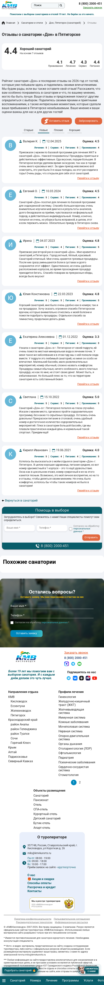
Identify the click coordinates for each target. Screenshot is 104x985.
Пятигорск (18, 715)
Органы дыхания (70, 744)
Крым (12, 747)
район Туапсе (20, 733)
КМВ (11, 697)
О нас (31, 875)
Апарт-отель (41, 827)
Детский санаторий (46, 818)
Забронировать (88, 120)
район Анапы (20, 724)
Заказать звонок (92, 7)
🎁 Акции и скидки (40, 879)
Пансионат (41, 800)
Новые (43, 130)
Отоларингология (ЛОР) (75, 748)
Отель (37, 804)
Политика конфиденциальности (32, 918)
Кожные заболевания (73, 722)
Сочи (14, 738)
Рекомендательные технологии (34, 922)
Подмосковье (17, 756)
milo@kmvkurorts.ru (39, 853)
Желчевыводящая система (71, 711)
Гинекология (67, 697)
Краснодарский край (22, 720)
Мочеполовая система (74, 726)
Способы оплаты (39, 883)
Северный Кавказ (20, 761)
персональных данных (81, 530)
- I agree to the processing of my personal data (92, 537)
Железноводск (21, 710)
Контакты (34, 891)
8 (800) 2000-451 (90, 3)
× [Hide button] (38, 967)
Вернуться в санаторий (20, 500)
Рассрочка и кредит (41, 887)
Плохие (58, 130)
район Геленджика (24, 729)
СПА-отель (40, 809)
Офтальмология (69, 753)
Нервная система (70, 731)
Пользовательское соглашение (72, 918)
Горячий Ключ (21, 743)
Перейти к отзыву (88, 178)
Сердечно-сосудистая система (73, 768)
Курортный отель (45, 814)
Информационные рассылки (71, 922)
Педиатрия (66, 757)
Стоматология (68, 775)
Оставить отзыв (56, 121)
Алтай (12, 752)
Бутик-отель (41, 823)
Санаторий (41, 795)
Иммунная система (71, 717)
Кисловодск (19, 701)
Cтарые (28, 130)
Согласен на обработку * (86, 529)
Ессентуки (18, 706)
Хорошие (74, 130)
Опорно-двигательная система (73, 737)
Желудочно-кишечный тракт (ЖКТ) (74, 703)
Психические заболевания (76, 762)
